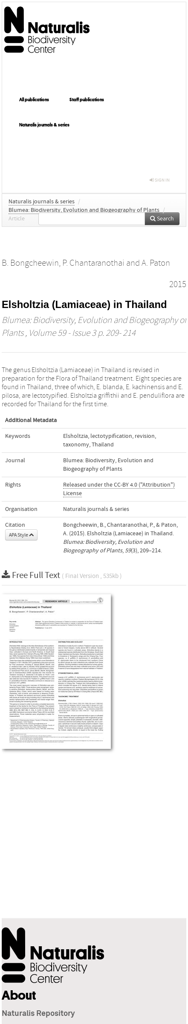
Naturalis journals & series (44, 125)
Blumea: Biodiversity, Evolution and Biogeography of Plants (84, 210)
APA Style (21, 535)
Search (162, 218)
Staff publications (86, 100)
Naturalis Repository (38, 1014)
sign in (160, 180)
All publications (34, 100)
